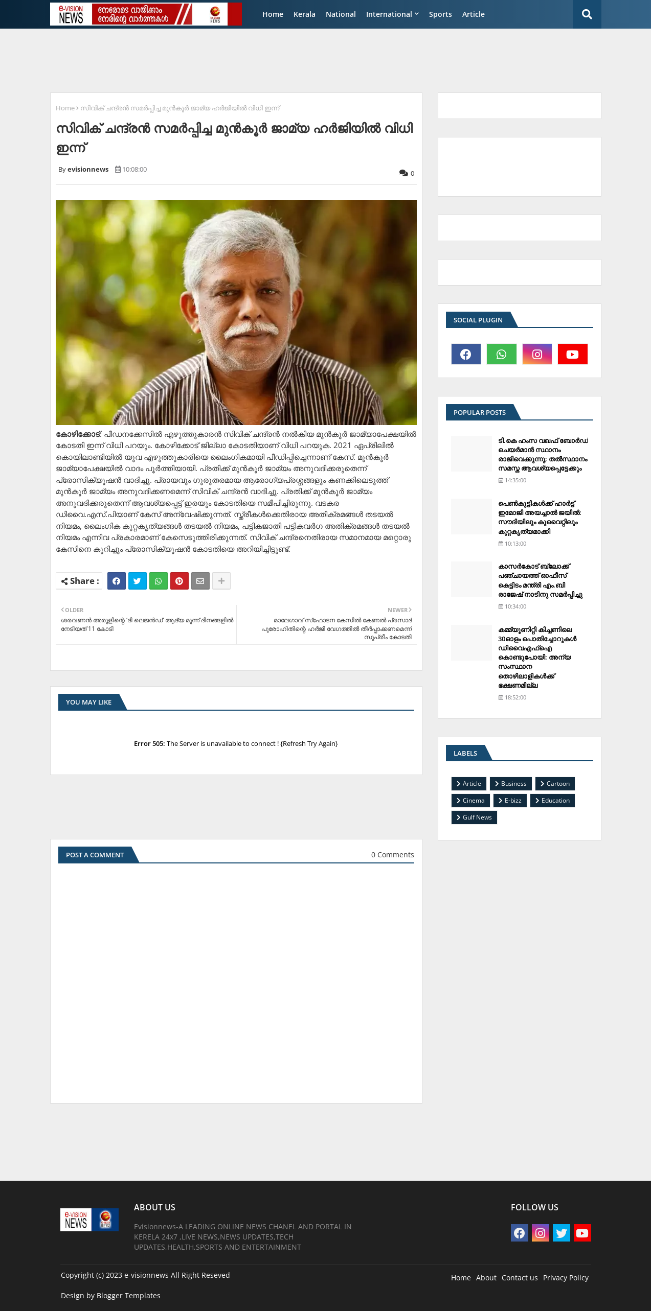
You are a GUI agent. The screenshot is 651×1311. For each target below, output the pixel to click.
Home (272, 14)
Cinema (474, 800)
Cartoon (558, 783)
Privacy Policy (566, 1277)
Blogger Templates (129, 1295)
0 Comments (392, 854)
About (486, 1277)
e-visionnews (146, 1275)
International (389, 14)
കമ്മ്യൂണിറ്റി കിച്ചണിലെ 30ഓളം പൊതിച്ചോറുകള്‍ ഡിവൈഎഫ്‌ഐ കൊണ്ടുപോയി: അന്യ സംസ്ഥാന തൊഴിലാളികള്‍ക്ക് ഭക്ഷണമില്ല (537, 657)
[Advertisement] (292, 59)
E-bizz (513, 800)
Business (514, 783)
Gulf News (477, 817)
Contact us (520, 1277)
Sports (440, 14)
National (341, 14)
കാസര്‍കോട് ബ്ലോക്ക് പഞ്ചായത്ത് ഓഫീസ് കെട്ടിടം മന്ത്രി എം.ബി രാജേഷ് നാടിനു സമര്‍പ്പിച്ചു (540, 580)
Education (556, 800)
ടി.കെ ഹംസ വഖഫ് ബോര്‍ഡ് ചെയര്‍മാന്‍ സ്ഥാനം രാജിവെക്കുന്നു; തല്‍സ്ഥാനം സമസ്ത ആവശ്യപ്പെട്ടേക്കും (543, 454)
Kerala (305, 14)
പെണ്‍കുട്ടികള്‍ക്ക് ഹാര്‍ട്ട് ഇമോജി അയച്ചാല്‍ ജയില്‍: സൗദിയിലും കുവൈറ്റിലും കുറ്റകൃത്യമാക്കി (539, 517)
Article (473, 14)
